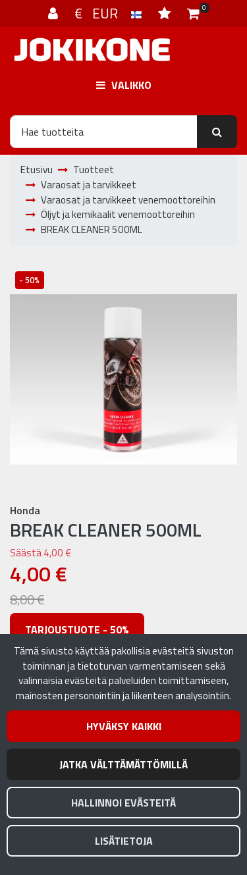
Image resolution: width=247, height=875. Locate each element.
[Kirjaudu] (54, 13)
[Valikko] (123, 84)
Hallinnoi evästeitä (123, 802)
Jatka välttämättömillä (123, 764)
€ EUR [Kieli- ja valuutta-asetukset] (109, 13)
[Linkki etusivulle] (92, 50)
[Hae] (104, 131)
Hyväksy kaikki (123, 726)
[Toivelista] (166, 13)
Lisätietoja (124, 841)
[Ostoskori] (193, 13)
